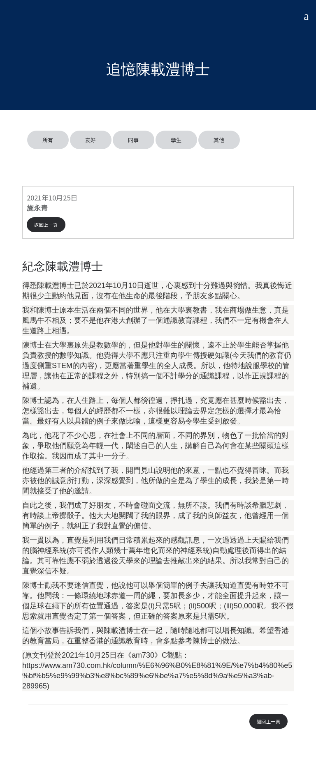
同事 (133, 140)
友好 (90, 140)
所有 (47, 140)
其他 (219, 140)
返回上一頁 (46, 224)
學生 (176, 140)
